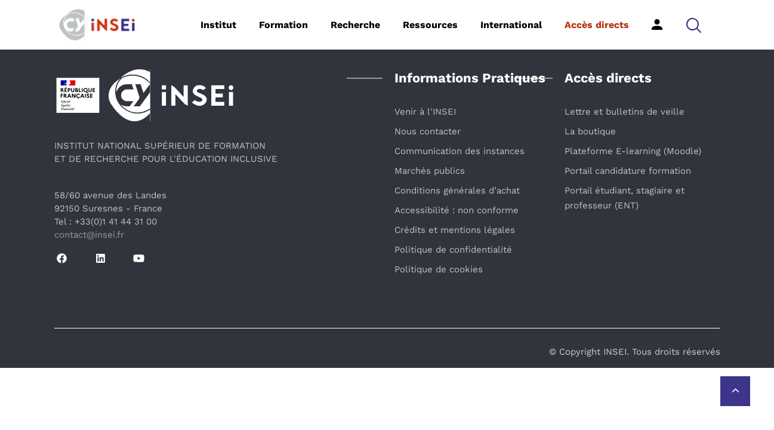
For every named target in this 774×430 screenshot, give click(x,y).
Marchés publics (429, 170)
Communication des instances (459, 151)
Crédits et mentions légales (454, 230)
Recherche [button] (355, 24)
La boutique (590, 131)
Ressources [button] (430, 24)
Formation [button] (283, 24)
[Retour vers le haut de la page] (735, 391)
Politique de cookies (438, 269)
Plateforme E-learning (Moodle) (633, 151)
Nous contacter (427, 131)
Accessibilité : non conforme (456, 210)
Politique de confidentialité (453, 249)
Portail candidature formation (628, 170)
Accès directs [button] (597, 24)
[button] (693, 25)
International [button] (511, 24)
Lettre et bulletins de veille (624, 111)
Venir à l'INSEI (425, 111)
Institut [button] (218, 24)
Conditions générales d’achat (457, 190)
